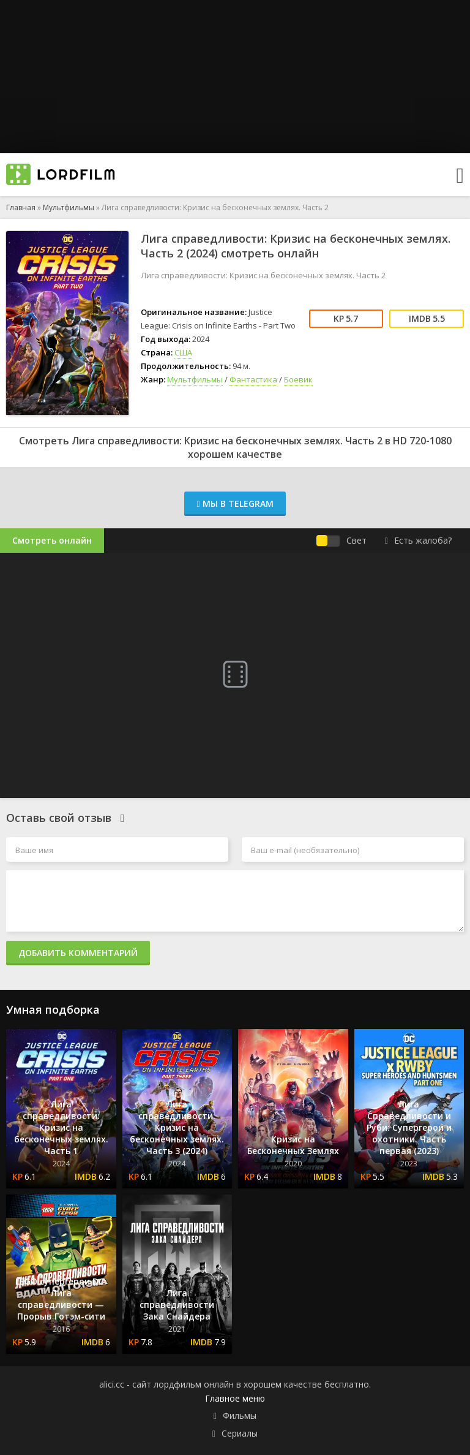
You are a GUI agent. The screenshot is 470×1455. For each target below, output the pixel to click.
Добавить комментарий (78, 953)
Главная (20, 207)
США (183, 352)
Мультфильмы (68, 207)
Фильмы (239, 1415)
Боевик (298, 379)
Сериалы (240, 1433)
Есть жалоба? (418, 540)
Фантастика (253, 379)
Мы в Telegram (234, 503)
